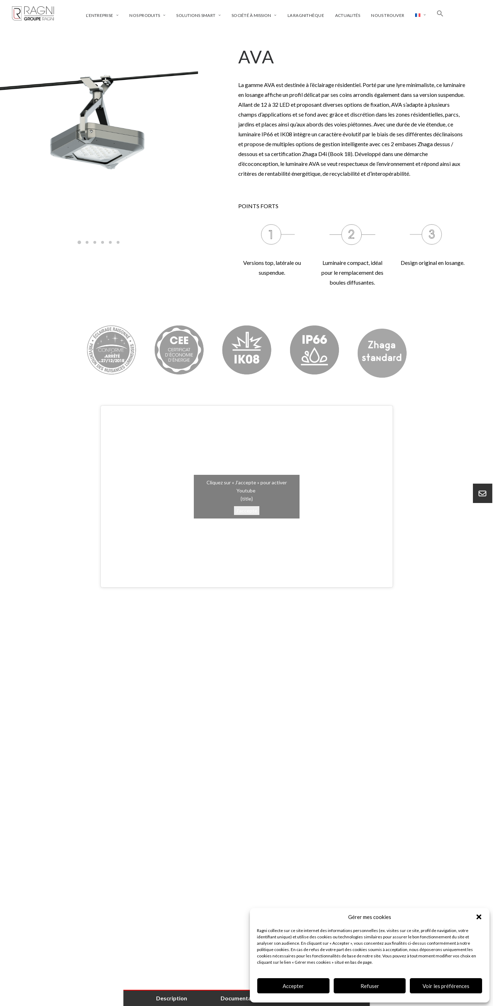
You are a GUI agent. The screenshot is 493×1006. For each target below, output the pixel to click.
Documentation (241, 998)
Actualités (347, 15)
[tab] (247, 645)
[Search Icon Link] (440, 13)
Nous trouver (387, 15)
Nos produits (147, 15)
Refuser (369, 986)
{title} (247, 498)
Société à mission (254, 15)
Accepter (293, 986)
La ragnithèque (306, 15)
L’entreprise (102, 15)
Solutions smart (198, 15)
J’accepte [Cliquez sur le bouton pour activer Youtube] (246, 510)
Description (171, 998)
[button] (478, 916)
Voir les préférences (446, 986)
